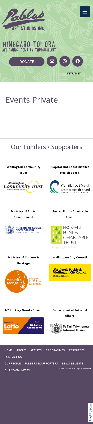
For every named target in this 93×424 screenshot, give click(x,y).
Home (8, 350)
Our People (12, 363)
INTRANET (74, 73)
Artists (36, 350)
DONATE (27, 61)
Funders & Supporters (41, 363)
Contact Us (13, 357)
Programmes (55, 350)
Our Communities (17, 370)
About (21, 350)
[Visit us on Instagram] (64, 61)
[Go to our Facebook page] (77, 61)
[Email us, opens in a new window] (52, 61)
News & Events (72, 363)
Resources (77, 350)
